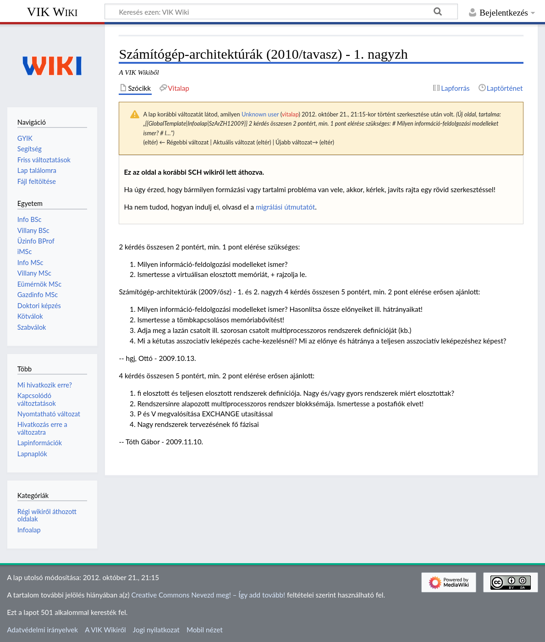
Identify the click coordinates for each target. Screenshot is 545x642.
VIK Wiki (52, 12)
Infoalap (29, 530)
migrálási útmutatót (285, 207)
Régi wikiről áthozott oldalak (47, 515)
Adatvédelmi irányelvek (42, 629)
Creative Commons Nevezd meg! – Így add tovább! (208, 595)
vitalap (290, 114)
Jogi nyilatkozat (156, 629)
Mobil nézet (205, 629)
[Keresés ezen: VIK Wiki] (281, 11)
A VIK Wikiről (105, 629)
